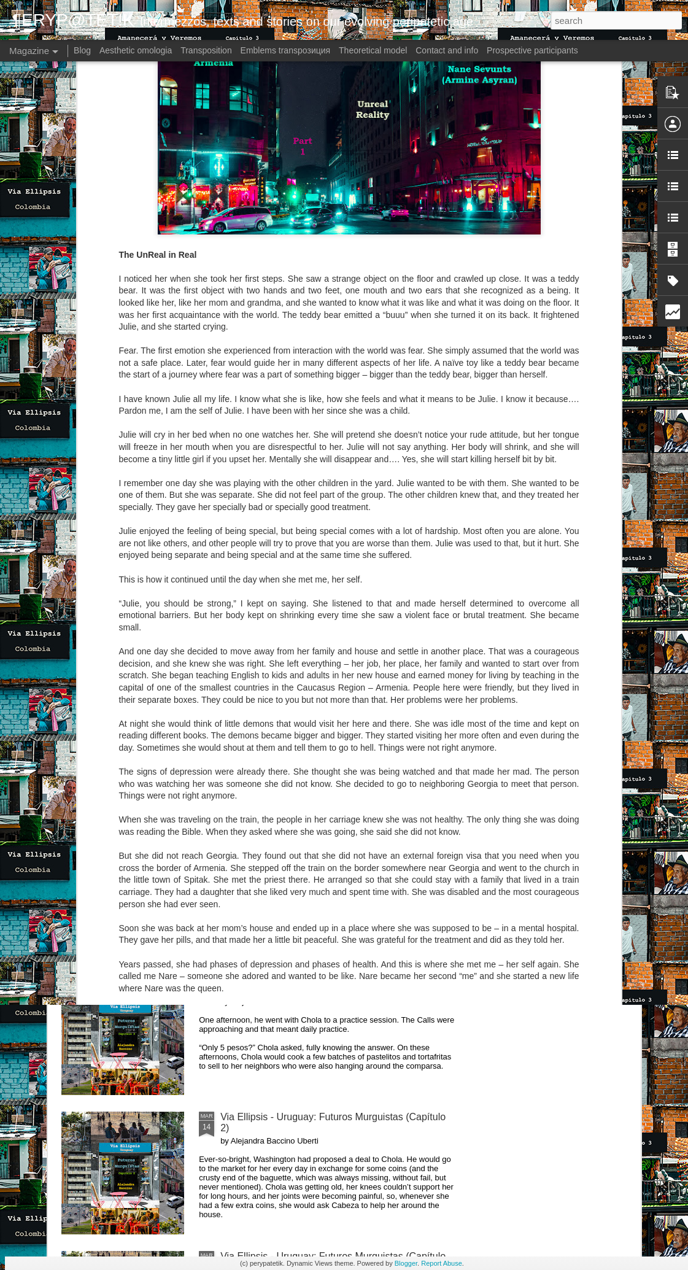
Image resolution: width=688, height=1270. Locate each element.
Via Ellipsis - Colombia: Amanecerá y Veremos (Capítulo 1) (278, 467)
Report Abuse (441, 1263)
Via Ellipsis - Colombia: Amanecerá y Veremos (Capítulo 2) (133, 467)
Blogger (406, 1263)
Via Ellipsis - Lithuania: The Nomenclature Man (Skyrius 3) (567, 467)
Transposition (206, 50)
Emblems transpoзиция (286, 50)
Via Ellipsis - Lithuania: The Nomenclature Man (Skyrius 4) (422, 467)
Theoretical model (373, 50)
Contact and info (447, 50)
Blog (82, 50)
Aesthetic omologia (135, 50)
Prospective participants (532, 50)
